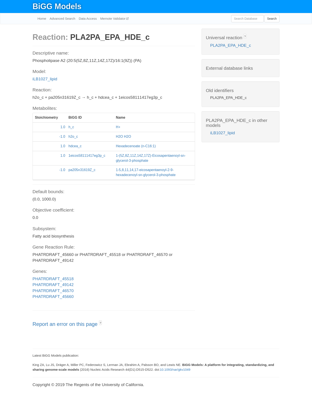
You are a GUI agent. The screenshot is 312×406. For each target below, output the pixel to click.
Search (272, 18)
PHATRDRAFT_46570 (53, 290)
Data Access (88, 18)
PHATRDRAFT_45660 (53, 296)
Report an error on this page (65, 324)
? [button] (100, 323)
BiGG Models (56, 6)
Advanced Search (62, 18)
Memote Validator (113, 18)
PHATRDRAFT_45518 (53, 279)
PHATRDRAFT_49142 (53, 284)
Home (41, 18)
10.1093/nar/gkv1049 (175, 369)
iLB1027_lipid (44, 79)
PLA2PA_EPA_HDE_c (230, 45)
